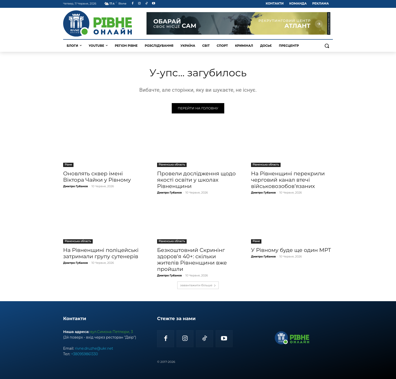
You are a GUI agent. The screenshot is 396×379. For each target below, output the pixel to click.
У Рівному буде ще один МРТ (291, 250)
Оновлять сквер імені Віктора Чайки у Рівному (97, 176)
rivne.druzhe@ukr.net (94, 348)
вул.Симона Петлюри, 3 (111, 331)
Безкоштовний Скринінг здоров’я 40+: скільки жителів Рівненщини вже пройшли (192, 259)
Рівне (68, 164)
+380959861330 (84, 354)
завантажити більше (198, 285)
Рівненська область (172, 164)
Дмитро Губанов (75, 186)
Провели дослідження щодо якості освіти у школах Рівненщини (196, 179)
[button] (327, 46)
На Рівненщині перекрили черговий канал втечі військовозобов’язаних (288, 179)
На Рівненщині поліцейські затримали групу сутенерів (100, 253)
